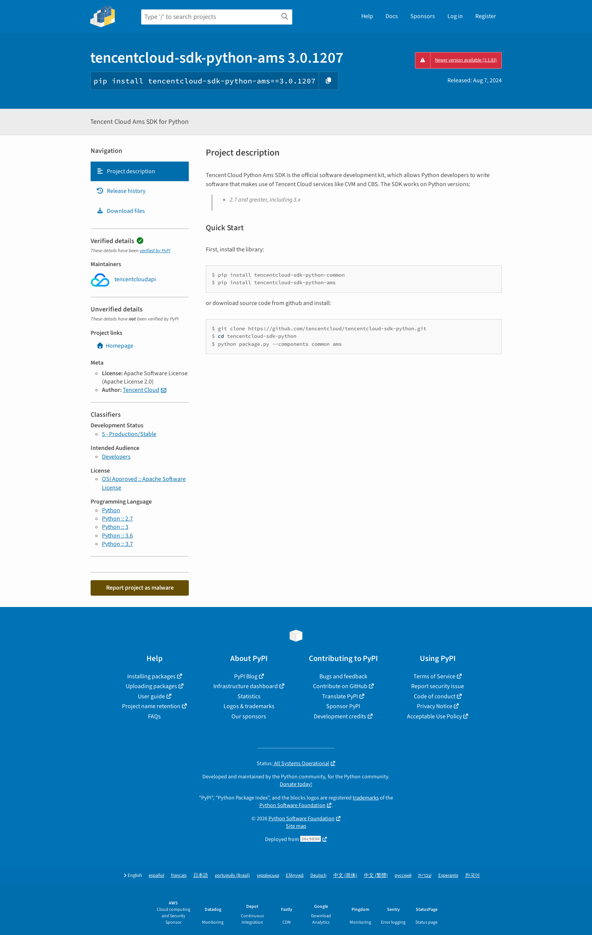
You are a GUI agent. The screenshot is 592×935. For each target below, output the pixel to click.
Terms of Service (434, 676)
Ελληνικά (295, 875)
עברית (425, 875)
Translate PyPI (340, 696)
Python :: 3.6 (117, 535)
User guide (151, 696)
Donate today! (296, 784)
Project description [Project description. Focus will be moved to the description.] (125, 171)
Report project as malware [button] (140, 588)
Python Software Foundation (292, 805)
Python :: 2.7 (117, 518)
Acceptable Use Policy (434, 716)
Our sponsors (248, 716)
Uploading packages (151, 686)
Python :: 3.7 (117, 544)
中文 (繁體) (376, 875)
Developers (116, 457)
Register (485, 16)
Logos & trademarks (249, 706)
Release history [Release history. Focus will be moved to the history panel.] (120, 191)
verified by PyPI (155, 250)
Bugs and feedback (343, 676)
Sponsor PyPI (343, 706)
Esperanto (448, 875)
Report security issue (437, 686)
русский (403, 875)
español (156, 875)
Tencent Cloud (141, 390)
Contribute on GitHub (340, 686)
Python (111, 510)
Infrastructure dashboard (245, 686)
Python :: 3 (115, 527)
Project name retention (151, 706)
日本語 (200, 875)
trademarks (366, 798)
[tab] (140, 171)
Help (367, 16)
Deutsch (318, 875)
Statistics (249, 696)
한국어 (472, 875)
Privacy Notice (434, 706)
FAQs (154, 716)
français (179, 875)
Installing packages (151, 676)
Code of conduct (434, 696)
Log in (455, 16)
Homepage (114, 346)
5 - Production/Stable (129, 434)
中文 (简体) (345, 875)
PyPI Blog (245, 676)
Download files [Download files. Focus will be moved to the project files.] (120, 211)
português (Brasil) (232, 875)
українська (268, 875)
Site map (296, 826)
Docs (391, 16)
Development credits (340, 716)
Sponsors (422, 16)
